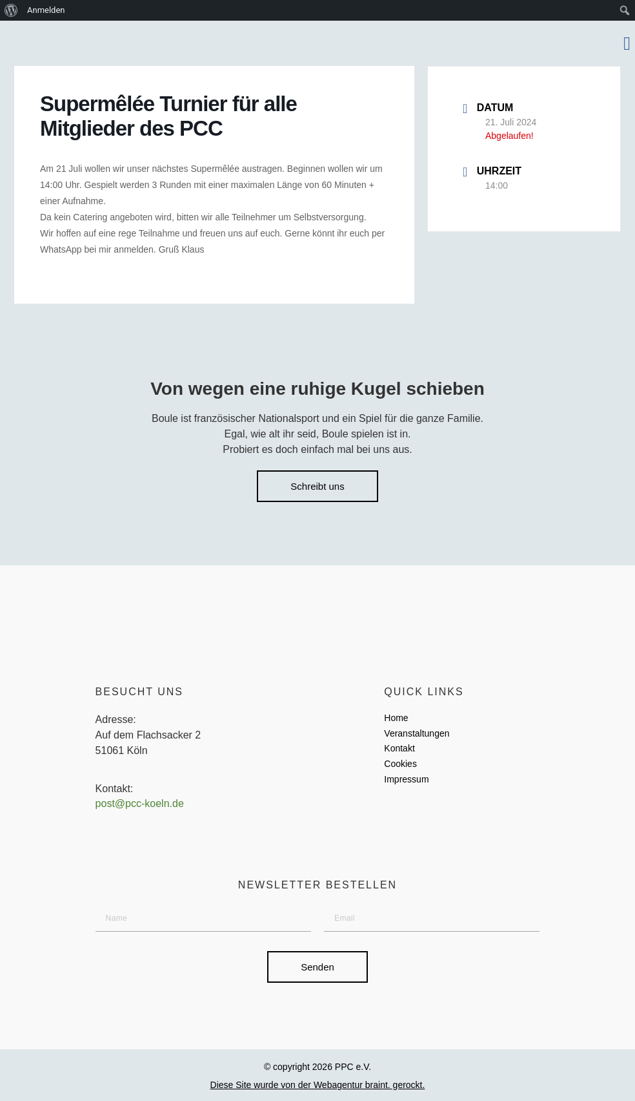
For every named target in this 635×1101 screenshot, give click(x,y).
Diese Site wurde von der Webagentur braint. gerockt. (317, 1085)
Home (396, 718)
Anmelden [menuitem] (46, 10)
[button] (627, 43)
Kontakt (399, 748)
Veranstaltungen (416, 733)
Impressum (406, 779)
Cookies (400, 764)
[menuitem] (11, 10)
